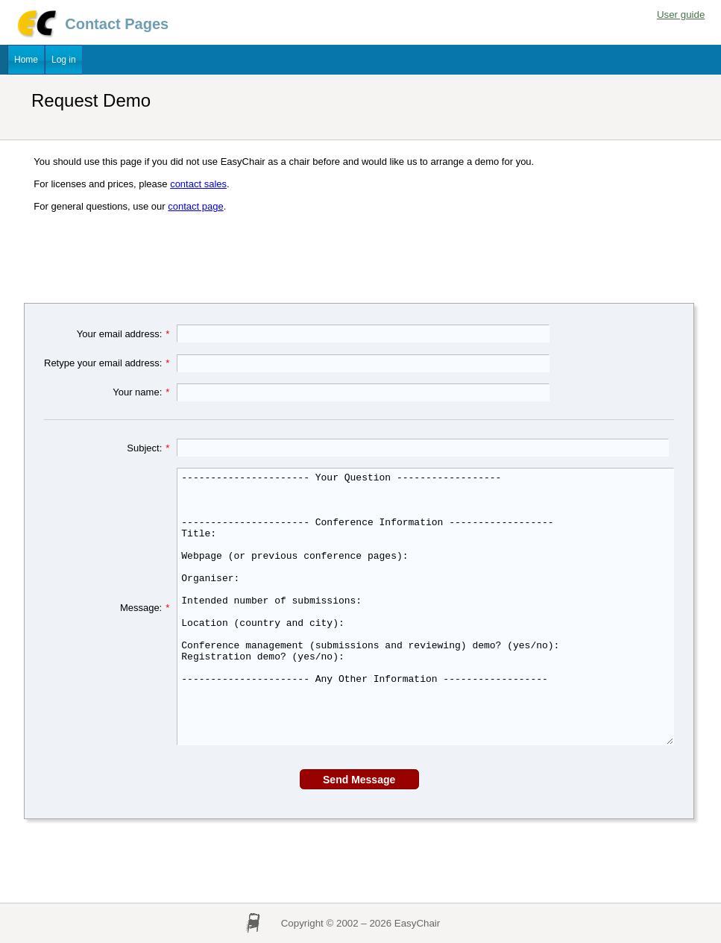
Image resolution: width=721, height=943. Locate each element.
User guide (681, 14)
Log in (63, 59)
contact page (195, 206)
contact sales (198, 183)
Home (26, 59)
